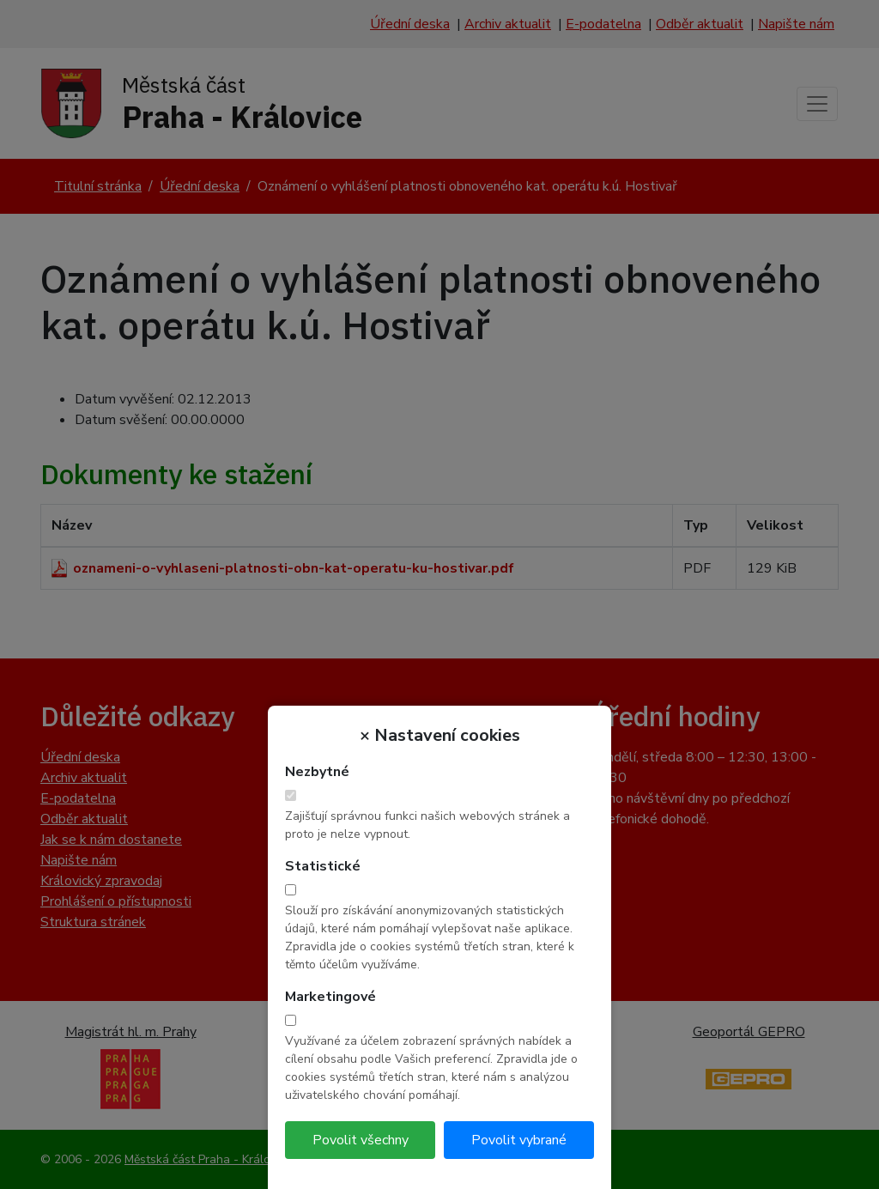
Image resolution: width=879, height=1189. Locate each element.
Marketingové (330, 996)
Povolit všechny (360, 1140)
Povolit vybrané (519, 1140)
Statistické (323, 866)
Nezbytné (317, 771)
